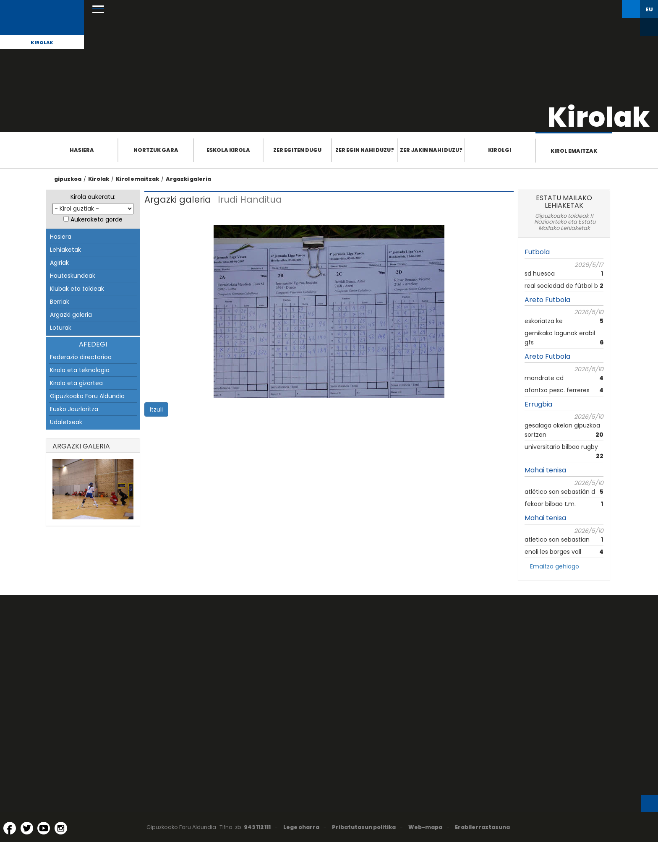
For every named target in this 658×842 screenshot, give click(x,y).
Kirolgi (499, 150)
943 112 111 (257, 827)
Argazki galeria (188, 178)
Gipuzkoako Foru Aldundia (87, 396)
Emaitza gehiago (554, 566)
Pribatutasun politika (364, 827)
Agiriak (59, 262)
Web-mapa (425, 827)
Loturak (60, 327)
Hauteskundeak (72, 275)
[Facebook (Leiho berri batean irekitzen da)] (9, 828)
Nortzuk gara (155, 150)
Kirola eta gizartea (76, 383)
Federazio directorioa (81, 357)
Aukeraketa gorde (96, 219)
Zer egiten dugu (297, 150)
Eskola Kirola (228, 150)
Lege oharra (301, 827)
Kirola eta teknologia (80, 370)
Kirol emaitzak (574, 150)
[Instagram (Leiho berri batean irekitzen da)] (61, 828)
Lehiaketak (65, 249)
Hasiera (82, 150)
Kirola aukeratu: (92, 197)
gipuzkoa (67, 178)
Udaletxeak (66, 422)
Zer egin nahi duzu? (364, 150)
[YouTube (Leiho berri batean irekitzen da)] (43, 828)
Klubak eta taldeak (77, 288)
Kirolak (42, 42)
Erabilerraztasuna (482, 827)
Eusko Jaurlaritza (74, 409)
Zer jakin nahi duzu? (431, 150)
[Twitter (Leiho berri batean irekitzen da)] (27, 828)
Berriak (59, 301)
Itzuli (156, 409)
